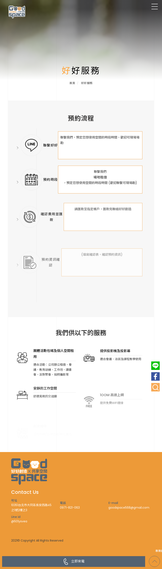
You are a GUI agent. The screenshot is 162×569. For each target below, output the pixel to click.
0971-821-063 (70, 507)
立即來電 (74, 561)
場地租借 (100, 192)
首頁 (72, 83)
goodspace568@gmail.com (128, 507)
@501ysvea (19, 521)
